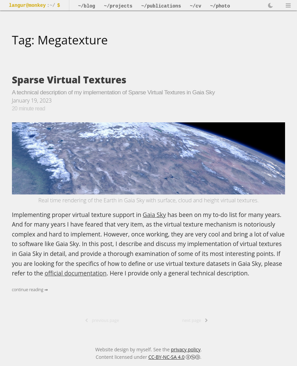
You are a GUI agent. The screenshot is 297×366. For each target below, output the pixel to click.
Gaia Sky (154, 215)
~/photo (220, 6)
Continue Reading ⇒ (30, 290)
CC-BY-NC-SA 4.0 (166, 357)
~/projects (118, 6)
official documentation (76, 273)
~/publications (161, 6)
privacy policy (186, 349)
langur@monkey (27, 5)
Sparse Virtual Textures (69, 79)
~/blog (86, 6)
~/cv (195, 6)
